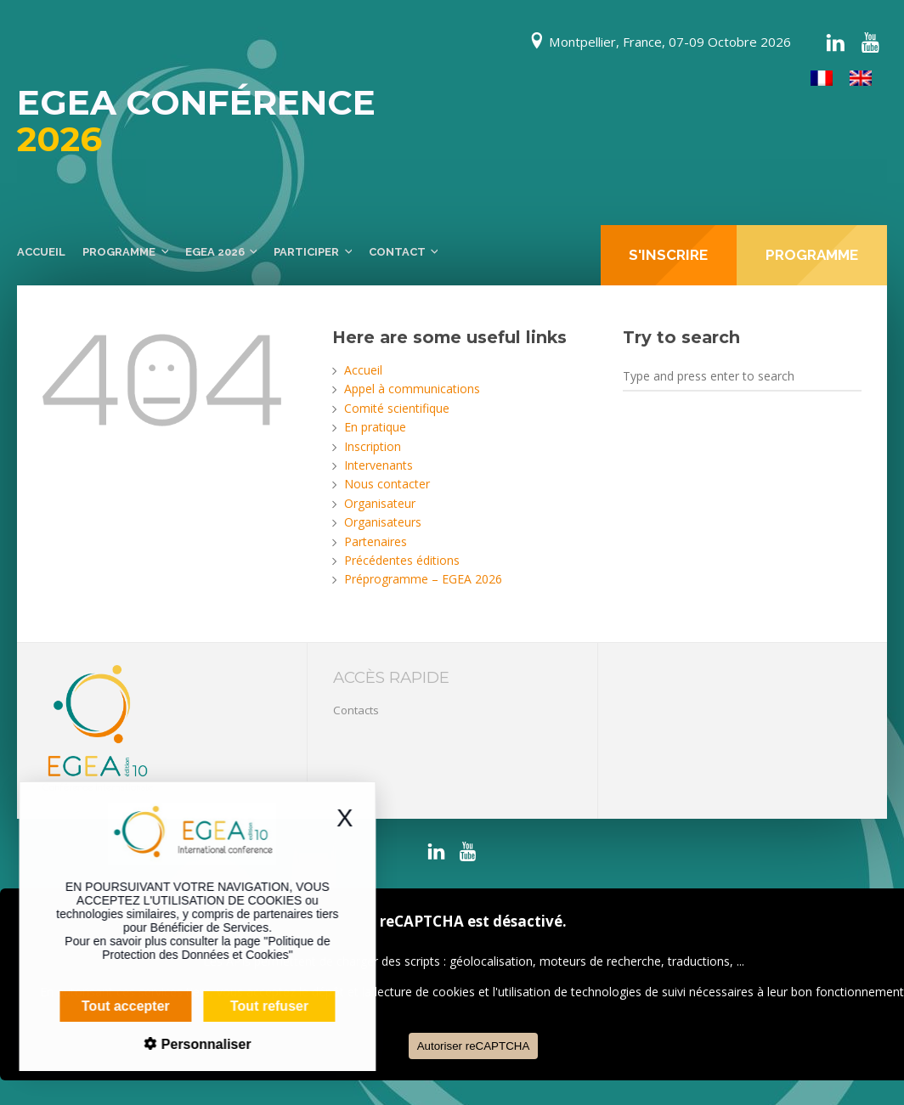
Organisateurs (382, 522)
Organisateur (379, 503)
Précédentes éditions (402, 560)
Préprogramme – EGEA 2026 (423, 579)
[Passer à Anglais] (860, 78)
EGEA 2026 (215, 251)
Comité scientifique (396, 408)
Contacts (356, 710)
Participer (306, 251)
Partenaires (375, 541)
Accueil (41, 251)
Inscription (372, 446)
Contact (397, 251)
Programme (118, 251)
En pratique (375, 427)
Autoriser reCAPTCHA (473, 1046)
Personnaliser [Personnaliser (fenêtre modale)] (175, 1044)
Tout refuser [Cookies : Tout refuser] (240, 1006)
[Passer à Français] (821, 78)
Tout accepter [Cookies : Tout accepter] (97, 1006)
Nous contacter (387, 484)
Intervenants (378, 465)
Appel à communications (412, 389)
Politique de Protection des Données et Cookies (187, 947)
